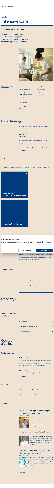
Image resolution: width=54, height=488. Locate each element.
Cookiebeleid (22, 480)
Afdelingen (3, 6)
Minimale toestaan (27, 250)
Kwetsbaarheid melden (6, 483)
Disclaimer (28, 480)
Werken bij (46, 461)
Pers (46, 471)
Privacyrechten (14, 480)
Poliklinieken (25, 465)
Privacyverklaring (5, 480)
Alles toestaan (44, 250)
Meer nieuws (23, 442)
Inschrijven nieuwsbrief (46, 468)
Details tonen (47, 247)
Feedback (49, 481)
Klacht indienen (16, 483)
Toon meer (23, 150)
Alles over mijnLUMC (25, 461)
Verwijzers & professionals (25, 472)
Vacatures (46, 458)
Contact (25, 458)
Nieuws (46, 465)
